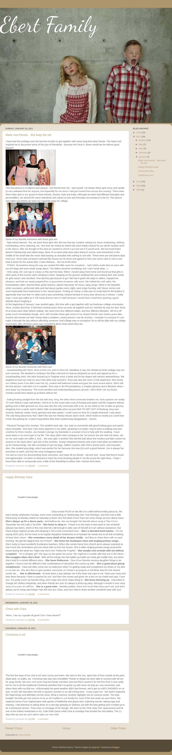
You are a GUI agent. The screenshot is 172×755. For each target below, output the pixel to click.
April (141, 148)
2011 (139, 136)
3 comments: (44, 620)
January (143, 157)
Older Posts (118, 728)
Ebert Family (49, 24)
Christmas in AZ (15, 634)
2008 (139, 190)
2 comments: (44, 594)
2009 (139, 185)
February (143, 152)
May (141, 144)
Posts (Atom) (24, 735)
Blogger (115, 747)
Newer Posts (13, 728)
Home (66, 728)
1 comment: (43, 466)
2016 (139, 132)
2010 (139, 181)
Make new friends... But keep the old (28, 134)
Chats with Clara (16, 609)
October (143, 140)
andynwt (95, 747)
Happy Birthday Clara (19, 477)
